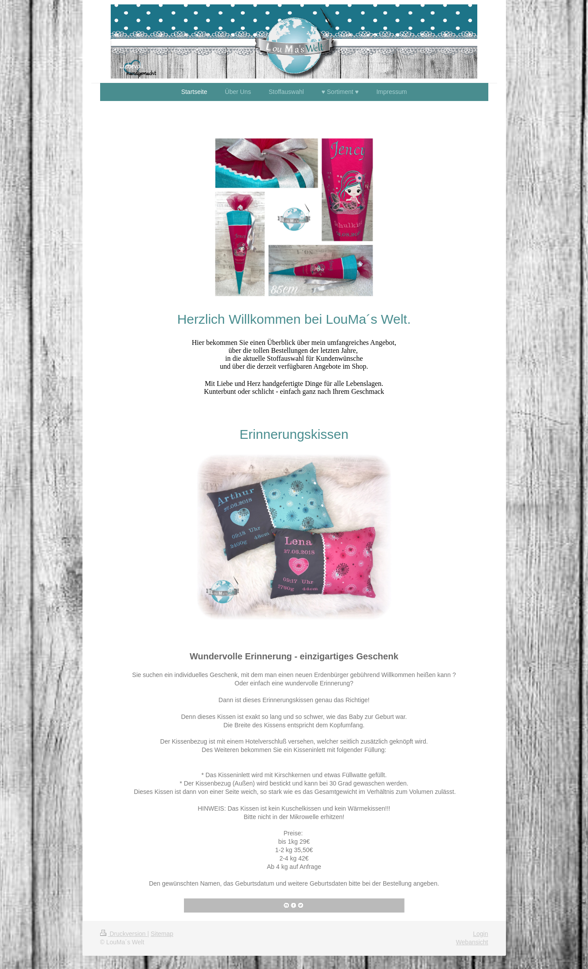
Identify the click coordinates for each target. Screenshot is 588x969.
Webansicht (472, 942)
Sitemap (162, 933)
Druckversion (123, 933)
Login (480, 933)
